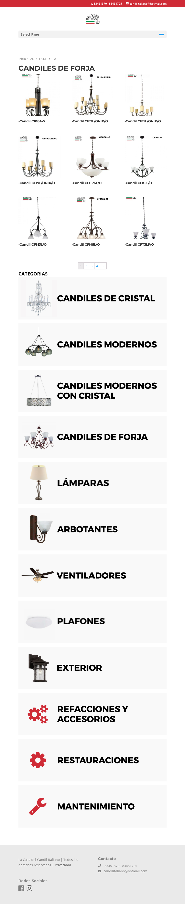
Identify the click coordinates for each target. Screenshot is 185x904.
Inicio (22, 59)
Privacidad (63, 865)
